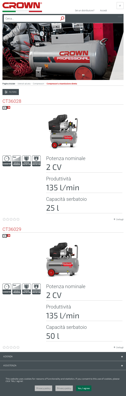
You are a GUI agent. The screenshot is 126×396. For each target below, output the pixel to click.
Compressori (38, 84)
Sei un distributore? (84, 10)
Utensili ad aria (24, 84)
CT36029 (11, 229)
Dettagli (120, 219)
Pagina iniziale (8, 84)
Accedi (103, 10)
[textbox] (27, 18)
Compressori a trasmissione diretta (62, 84)
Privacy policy (43, 388)
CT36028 (11, 101)
